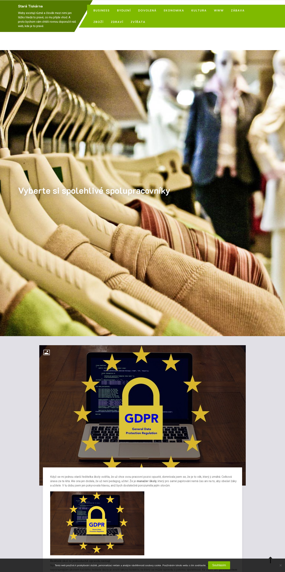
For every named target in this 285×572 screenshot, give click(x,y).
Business (101, 10)
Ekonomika (174, 10)
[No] (280, 565)
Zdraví (117, 22)
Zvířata (138, 22)
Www (219, 10)
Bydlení (124, 10)
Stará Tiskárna (30, 6)
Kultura (199, 10)
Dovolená (147, 10)
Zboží (98, 22)
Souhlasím (219, 565)
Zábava (238, 10)
